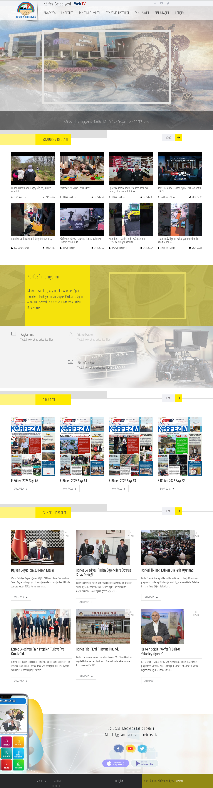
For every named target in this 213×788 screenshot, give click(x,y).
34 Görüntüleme (69, 197)
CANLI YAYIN (141, 12)
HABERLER (67, 12)
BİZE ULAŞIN (161, 12)
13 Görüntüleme (118, 197)
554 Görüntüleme (167, 197)
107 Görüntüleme (21, 247)
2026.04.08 (197, 197)
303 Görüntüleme (167, 247)
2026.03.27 (99, 247)
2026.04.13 (148, 197)
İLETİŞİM (179, 12)
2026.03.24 (148, 247)
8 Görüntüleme (20, 197)
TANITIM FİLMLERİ (89, 12)
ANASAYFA (50, 12)
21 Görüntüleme (69, 247)
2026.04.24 (50, 197)
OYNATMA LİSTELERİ (117, 12)
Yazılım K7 (180, 781)
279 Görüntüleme (119, 247)
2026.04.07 (50, 247)
